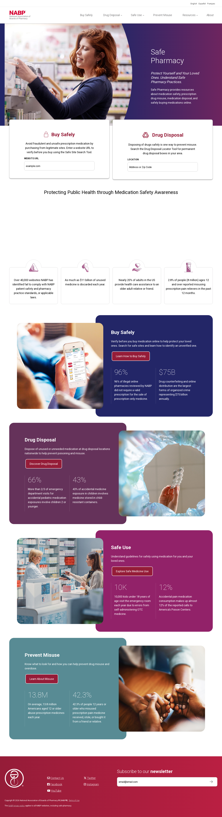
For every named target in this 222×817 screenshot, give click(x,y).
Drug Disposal (111, 15)
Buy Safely (86, 15)
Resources (189, 15)
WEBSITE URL (31, 158)
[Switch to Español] (202, 4)
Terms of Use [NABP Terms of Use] (74, 800)
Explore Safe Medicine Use (132, 571)
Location (133, 159)
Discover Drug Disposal (44, 463)
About (210, 15)
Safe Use (136, 15)
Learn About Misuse (42, 678)
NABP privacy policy (16, 806)
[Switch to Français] (211, 4)
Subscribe (209, 781)
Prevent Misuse (162, 15)
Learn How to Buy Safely (131, 356)
